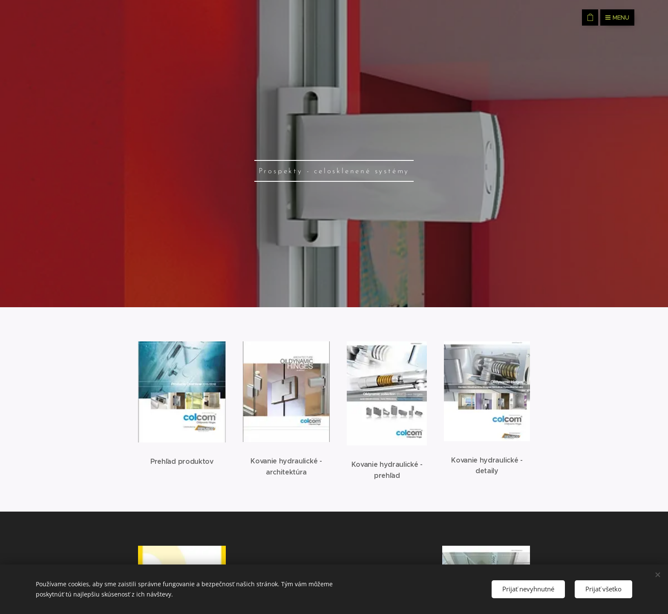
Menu (617, 17)
